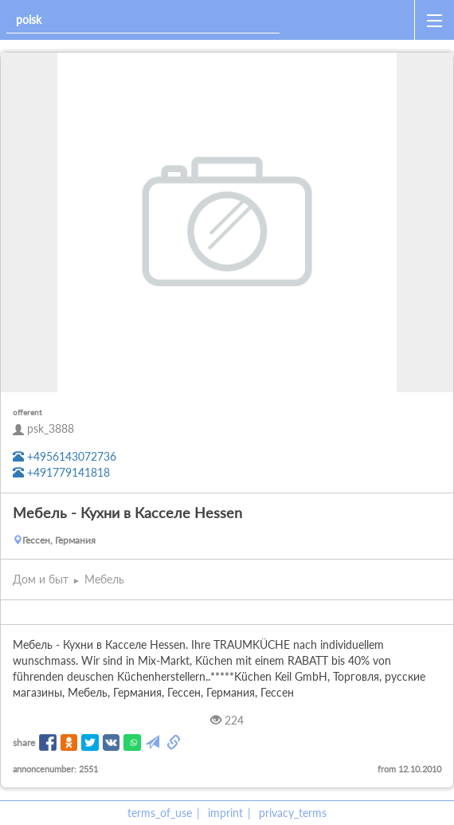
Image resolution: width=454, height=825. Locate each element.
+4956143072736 (64, 456)
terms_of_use (159, 812)
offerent (27, 412)
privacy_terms (293, 812)
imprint (225, 812)
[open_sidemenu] (434, 20)
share (24, 742)
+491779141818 (61, 472)
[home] (350, 20)
